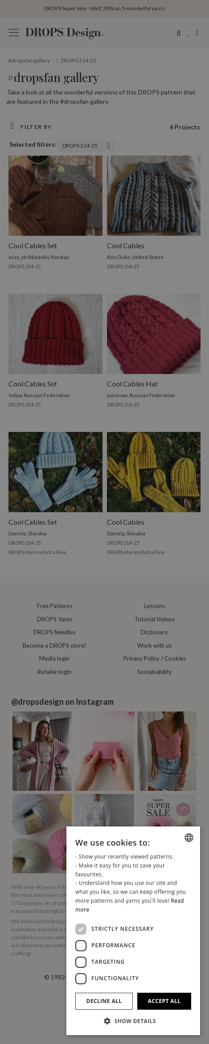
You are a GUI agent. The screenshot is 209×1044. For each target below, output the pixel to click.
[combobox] (188, 837)
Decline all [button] (104, 1001)
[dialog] (133, 930)
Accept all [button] (164, 1001)
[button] (133, 1020)
